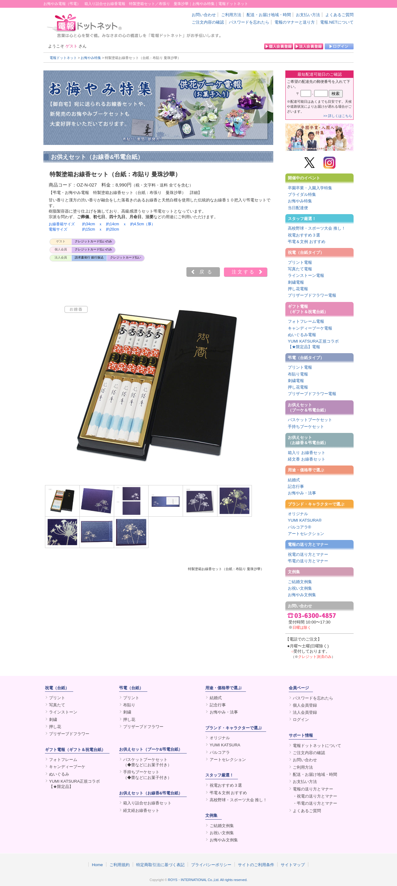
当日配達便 (298, 207)
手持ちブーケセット (306, 426)
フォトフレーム (63, 759)
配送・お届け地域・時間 (269, 14)
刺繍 (53, 719)
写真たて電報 (300, 269)
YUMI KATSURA (225, 745)
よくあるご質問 (339, 14)
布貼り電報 (298, 374)
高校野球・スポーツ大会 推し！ (317, 228)
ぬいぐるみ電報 (302, 334)
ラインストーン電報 (306, 275)
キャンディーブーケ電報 (310, 328)
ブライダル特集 (302, 194)
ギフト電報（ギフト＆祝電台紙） (308, 309)
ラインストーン (63, 712)
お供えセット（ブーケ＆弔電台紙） (308, 407)
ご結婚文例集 (300, 581)
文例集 (294, 571)
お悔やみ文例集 (302, 594)
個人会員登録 (305, 705)
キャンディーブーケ (67, 766)
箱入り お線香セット (306, 452)
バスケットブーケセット (310, 419)
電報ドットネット (63, 58)
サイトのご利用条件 (256, 864)
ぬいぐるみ (59, 774)
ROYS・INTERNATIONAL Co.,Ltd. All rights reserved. (208, 880)
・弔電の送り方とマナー (315, 803)
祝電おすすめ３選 (304, 235)
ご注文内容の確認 (208, 22)
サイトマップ (293, 864)
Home (97, 864)
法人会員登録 (305, 712)
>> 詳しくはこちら (337, 116)
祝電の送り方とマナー (308, 554)
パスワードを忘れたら (249, 22)
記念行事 (296, 486)
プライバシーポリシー (211, 864)
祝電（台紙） (57, 688)
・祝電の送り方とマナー (315, 796)
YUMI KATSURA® (305, 520)
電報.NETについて (337, 22)
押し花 (55, 726)
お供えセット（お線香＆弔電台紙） (308, 440)
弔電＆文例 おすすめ (306, 241)
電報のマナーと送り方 (294, 22)
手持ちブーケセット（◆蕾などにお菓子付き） (147, 775)
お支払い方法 (308, 14)
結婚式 (294, 480)
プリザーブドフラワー (69, 733)
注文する (243, 271)
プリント (57, 697)
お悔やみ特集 (91, 58)
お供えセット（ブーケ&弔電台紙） (151, 749)
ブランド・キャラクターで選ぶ (316, 504)
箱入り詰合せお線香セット (147, 803)
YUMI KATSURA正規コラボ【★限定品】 (74, 784)
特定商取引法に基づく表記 (160, 864)
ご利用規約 (119, 864)
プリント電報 (300, 262)
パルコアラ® (299, 527)
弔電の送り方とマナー (308, 561)
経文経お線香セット (141, 810)
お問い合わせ (204, 14)
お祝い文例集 (300, 588)
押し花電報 (298, 288)
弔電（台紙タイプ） (306, 357)
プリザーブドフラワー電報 (312, 295)
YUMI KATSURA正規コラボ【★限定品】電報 (313, 344)
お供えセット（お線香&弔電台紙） (151, 793)
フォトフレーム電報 (306, 321)
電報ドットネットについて (317, 745)
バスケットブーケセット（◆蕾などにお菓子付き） (147, 762)
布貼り (129, 705)
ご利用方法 (231, 14)
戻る (207, 271)
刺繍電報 (296, 282)
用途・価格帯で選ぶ (306, 470)
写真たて (57, 705)
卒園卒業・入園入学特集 (310, 188)
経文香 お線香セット (306, 459)
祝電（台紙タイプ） (306, 252)
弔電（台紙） (131, 688)
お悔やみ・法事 (302, 493)
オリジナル (298, 513)
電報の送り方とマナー (308, 544)
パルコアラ (220, 752)
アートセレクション (306, 533)
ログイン (301, 719)
